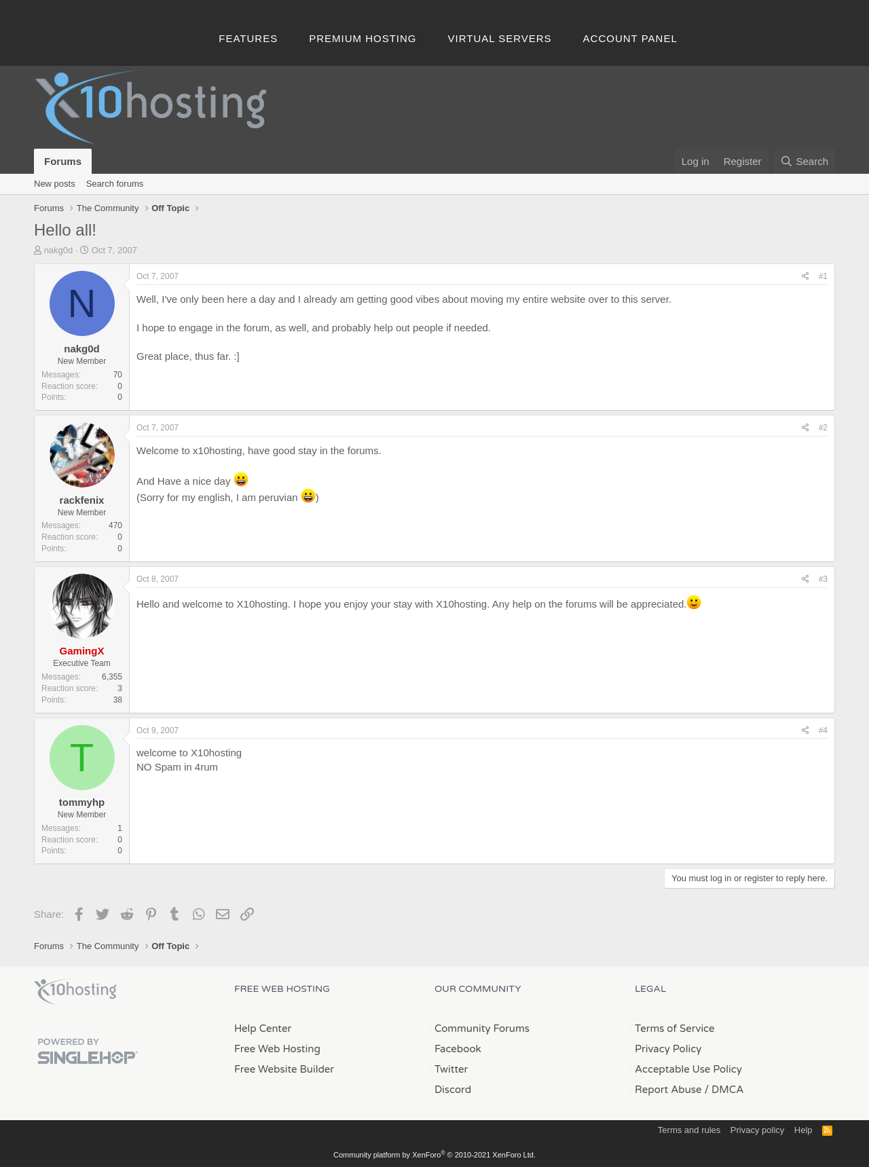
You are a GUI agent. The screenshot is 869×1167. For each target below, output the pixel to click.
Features (248, 38)
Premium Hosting (362, 38)
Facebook (457, 1049)
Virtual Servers (500, 38)
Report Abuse (668, 1089)
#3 (823, 579)
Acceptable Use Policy (688, 1069)
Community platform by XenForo (434, 1155)
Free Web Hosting (277, 1049)
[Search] (804, 161)
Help (803, 1130)
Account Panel (630, 38)
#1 (823, 276)
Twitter (451, 1069)
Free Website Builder (284, 1069)
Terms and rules (689, 1130)
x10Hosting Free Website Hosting (75, 991)
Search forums (115, 184)
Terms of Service (675, 1028)
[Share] (805, 276)
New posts (54, 184)
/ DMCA (723, 1089)
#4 (823, 730)
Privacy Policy (668, 1049)
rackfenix (82, 500)
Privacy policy (757, 1130)
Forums (62, 161)
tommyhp (82, 802)
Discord (452, 1089)
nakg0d (58, 250)
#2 (823, 427)
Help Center (262, 1028)
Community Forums (482, 1028)
